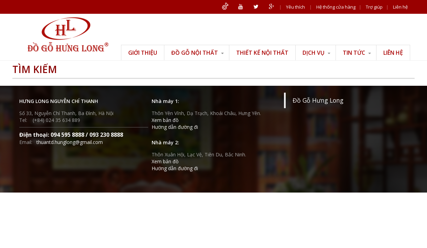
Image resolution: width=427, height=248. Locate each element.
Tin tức (357, 52)
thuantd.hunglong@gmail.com (69, 142)
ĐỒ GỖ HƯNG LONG (68, 34)
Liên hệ (400, 7)
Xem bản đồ (165, 120)
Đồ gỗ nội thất (197, 52)
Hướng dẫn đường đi (175, 127)
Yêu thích (295, 7)
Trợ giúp (374, 7)
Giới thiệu (142, 52)
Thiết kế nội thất (262, 52)
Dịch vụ (316, 52)
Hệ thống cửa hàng (335, 7)
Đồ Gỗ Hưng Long (318, 100)
